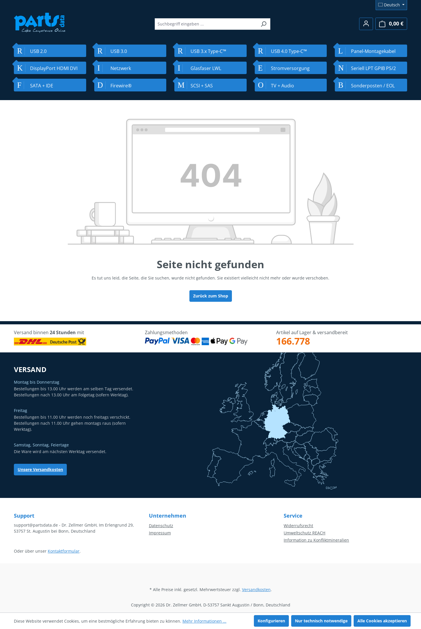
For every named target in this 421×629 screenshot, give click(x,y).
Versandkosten (256, 589)
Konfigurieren (271, 621)
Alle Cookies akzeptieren (382, 621)
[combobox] (206, 24)
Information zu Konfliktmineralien (316, 540)
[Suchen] (263, 24)
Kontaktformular (64, 551)
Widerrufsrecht (298, 525)
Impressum (160, 533)
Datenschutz (161, 525)
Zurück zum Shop (210, 296)
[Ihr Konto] (366, 24)
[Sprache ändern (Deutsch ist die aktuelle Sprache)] (391, 5)
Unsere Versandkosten (40, 469)
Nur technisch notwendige (321, 621)
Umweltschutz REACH (304, 533)
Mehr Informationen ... (204, 621)
